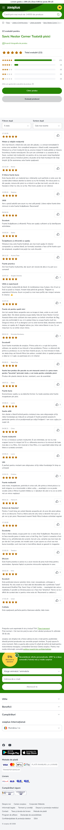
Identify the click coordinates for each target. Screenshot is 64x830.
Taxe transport (44, 628)
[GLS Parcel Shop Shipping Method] (27, 781)
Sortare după (38, 121)
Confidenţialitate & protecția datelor (16, 818)
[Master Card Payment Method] (12, 765)
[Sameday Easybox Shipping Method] (5, 781)
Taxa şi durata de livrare (20, 811)
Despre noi (6, 804)
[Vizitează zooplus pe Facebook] (3, 745)
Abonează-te (32, 687)
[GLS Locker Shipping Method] (20, 781)
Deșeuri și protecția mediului (47, 807)
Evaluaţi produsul (32, 99)
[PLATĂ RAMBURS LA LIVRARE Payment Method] (44, 764)
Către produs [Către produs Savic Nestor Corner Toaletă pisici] (32, 90)
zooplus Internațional (13, 721)
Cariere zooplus (20, 804)
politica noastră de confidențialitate (37, 649)
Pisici (8, 23)
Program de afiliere (9, 815)
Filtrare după (7, 121)
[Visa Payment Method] (5, 765)
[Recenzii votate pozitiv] (58, 135)
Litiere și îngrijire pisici (20, 23)
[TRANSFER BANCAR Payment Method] (11, 770)
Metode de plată (40, 811)
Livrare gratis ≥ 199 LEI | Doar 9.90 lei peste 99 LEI (32, 2)
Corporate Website (36, 804)
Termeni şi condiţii (25, 807)
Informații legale (8, 807)
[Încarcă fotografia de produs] (14, 43)
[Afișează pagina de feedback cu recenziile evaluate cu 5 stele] (32, 60)
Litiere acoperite (35, 23)
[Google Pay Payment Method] (27, 765)
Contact (5, 811)
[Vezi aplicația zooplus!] (11, 754)
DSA (36, 818)
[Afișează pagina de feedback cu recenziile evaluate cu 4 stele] (32, 65)
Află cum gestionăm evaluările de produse (18, 84)
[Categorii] (3, 7)
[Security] (8, 793)
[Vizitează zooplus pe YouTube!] (9, 745)
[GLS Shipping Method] (12, 781)
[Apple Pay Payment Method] (20, 765)
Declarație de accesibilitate (30, 815)
